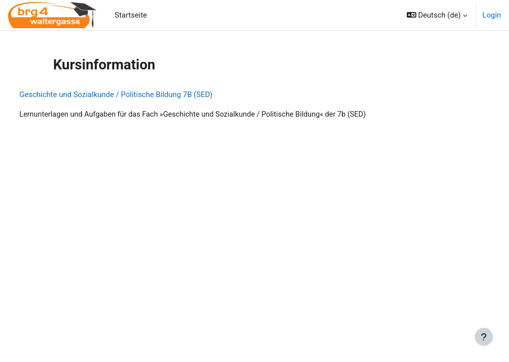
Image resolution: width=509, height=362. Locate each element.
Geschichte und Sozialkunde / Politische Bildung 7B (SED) (135, 94)
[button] (437, 15)
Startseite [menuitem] (131, 15)
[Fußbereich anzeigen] (484, 337)
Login (491, 15)
